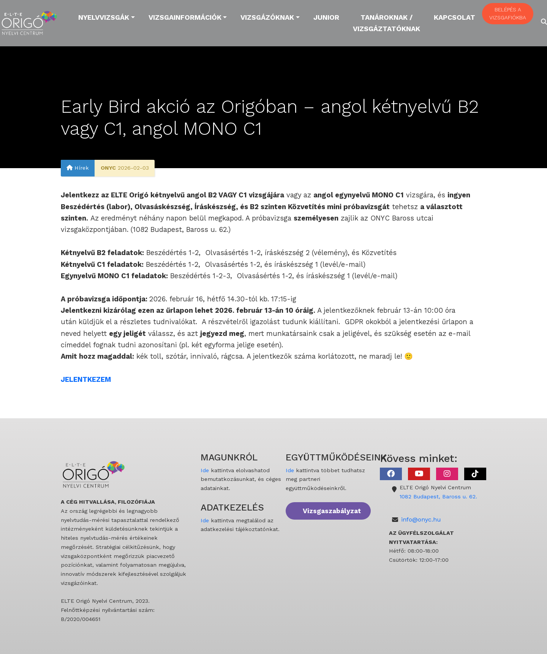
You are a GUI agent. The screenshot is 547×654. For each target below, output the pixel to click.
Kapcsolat (454, 17)
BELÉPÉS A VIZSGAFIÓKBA (507, 13)
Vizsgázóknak (267, 17)
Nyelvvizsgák (103, 17)
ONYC (108, 168)
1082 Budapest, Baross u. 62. (438, 496)
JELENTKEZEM (86, 379)
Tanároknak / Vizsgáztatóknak (386, 23)
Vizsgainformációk (185, 17)
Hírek (77, 168)
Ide (205, 470)
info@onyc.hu (421, 519)
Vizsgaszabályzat (332, 511)
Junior (326, 17)
